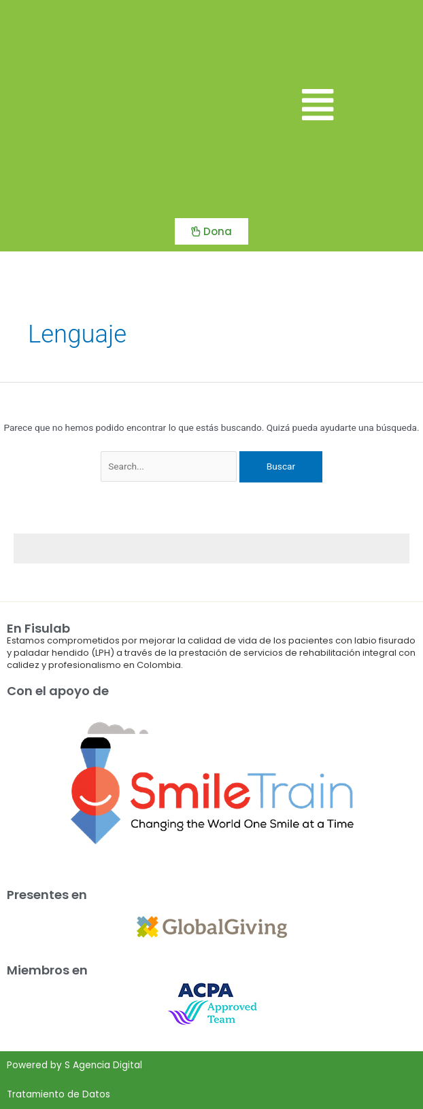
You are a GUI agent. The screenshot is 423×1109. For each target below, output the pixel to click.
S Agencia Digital (103, 1065)
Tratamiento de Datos (58, 1094)
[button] (317, 105)
